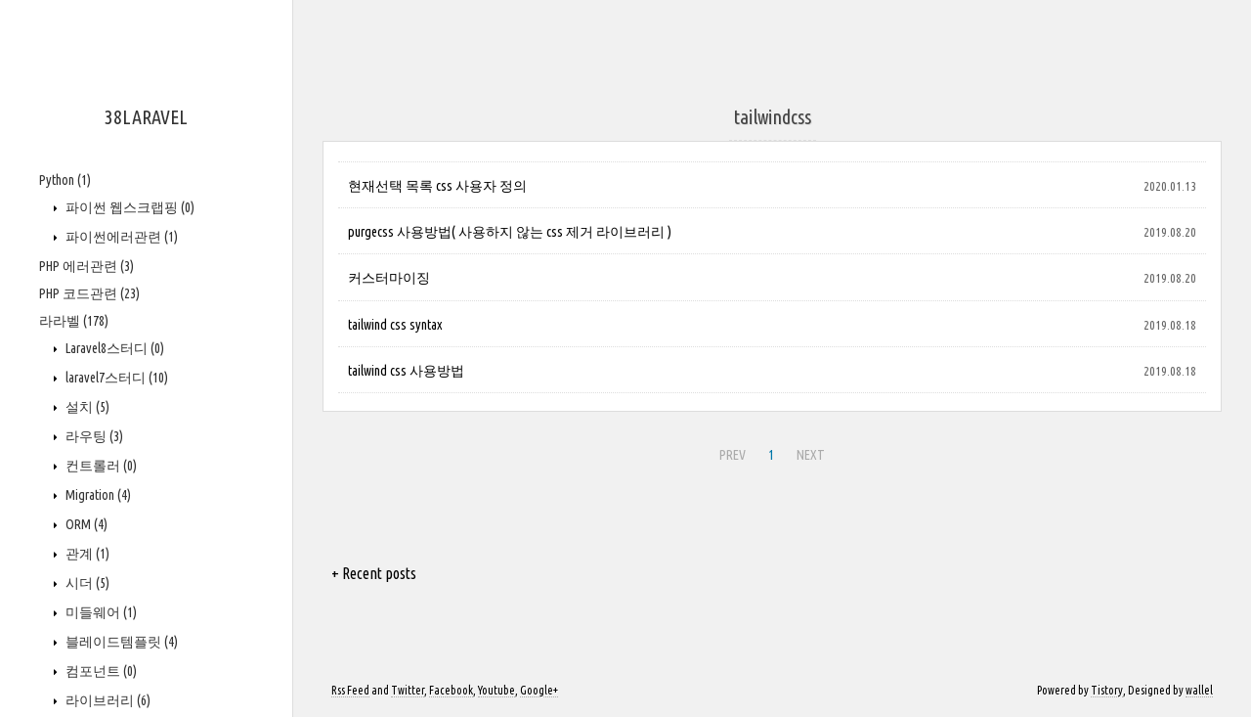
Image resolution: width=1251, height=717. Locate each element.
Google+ (539, 690)
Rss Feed (350, 690)
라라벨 (73, 321)
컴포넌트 (100, 671)
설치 (86, 407)
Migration (97, 495)
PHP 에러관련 (86, 266)
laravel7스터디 (115, 377)
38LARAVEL (146, 117)
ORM (85, 524)
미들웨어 (100, 612)
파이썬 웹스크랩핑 (128, 207)
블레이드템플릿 (120, 642)
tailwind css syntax (395, 325)
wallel (1199, 690)
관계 (86, 553)
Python (65, 180)
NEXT (811, 455)
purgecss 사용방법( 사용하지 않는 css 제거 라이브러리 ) (509, 232)
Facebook (451, 690)
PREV (732, 455)
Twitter (407, 690)
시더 (86, 583)
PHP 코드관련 (89, 293)
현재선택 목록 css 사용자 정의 (437, 186)
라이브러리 (107, 700)
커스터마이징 (389, 278)
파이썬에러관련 (120, 237)
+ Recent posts (373, 573)
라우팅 (93, 436)
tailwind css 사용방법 (406, 371)
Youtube (496, 690)
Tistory (1107, 690)
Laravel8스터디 (113, 348)
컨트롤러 (100, 465)
